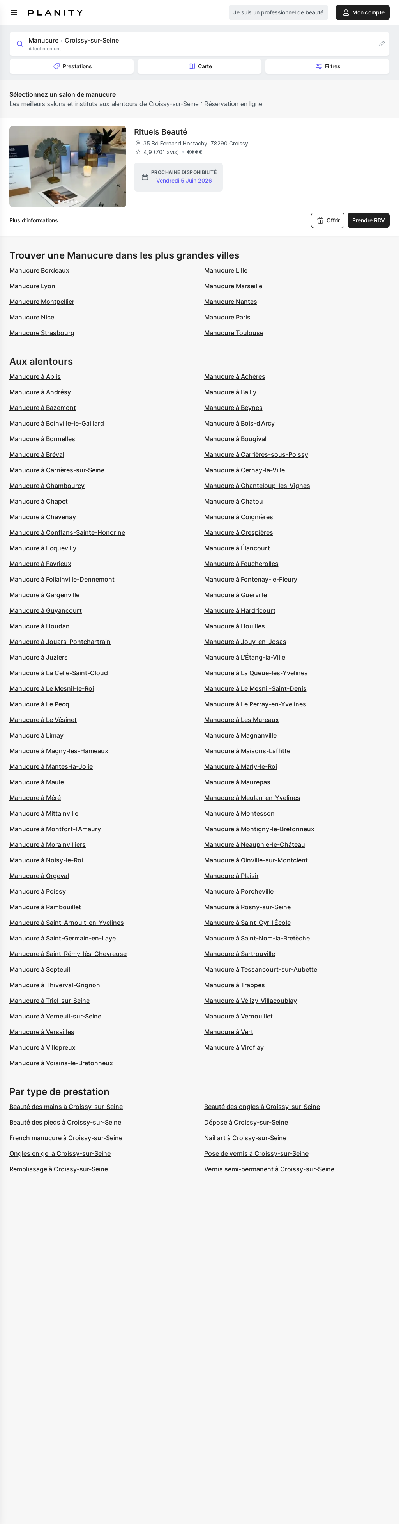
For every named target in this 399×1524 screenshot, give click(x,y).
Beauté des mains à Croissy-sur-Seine (66, 1107)
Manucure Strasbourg (41, 333)
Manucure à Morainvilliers (47, 844)
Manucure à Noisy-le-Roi (46, 860)
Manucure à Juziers (38, 657)
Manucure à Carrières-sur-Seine (56, 470)
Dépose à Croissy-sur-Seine (246, 1122)
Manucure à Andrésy (40, 392)
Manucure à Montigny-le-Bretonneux (259, 829)
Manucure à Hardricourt (239, 610)
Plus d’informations (33, 220)
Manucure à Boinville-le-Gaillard (56, 423)
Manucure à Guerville (235, 595)
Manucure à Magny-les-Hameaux (58, 751)
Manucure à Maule (36, 782)
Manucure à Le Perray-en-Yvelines (255, 704)
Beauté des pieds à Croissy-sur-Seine (65, 1122)
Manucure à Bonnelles (42, 439)
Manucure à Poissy (37, 891)
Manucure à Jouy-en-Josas (245, 642)
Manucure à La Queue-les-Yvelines (256, 673)
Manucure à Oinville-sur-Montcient (256, 860)
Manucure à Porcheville (239, 891)
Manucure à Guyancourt (45, 610)
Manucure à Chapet (38, 501)
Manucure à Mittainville (43, 813)
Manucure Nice (31, 317)
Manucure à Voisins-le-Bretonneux (61, 1063)
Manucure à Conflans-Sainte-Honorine (67, 532)
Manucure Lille (225, 270)
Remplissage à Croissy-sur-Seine (58, 1169)
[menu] (14, 12)
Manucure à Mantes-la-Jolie (51, 766)
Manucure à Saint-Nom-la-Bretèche (257, 938)
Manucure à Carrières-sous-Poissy (256, 454)
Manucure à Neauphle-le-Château (254, 844)
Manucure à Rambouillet (45, 907)
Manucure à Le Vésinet (43, 720)
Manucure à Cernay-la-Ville (244, 470)
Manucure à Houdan (39, 626)
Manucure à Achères (234, 376)
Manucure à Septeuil (39, 969)
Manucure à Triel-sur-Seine (49, 1000)
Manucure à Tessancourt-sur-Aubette (260, 969)
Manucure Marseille (233, 286)
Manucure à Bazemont (42, 408)
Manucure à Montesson (239, 813)
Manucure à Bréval (36, 454)
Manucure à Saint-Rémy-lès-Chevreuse (68, 954)
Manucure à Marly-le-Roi (240, 766)
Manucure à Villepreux (42, 1047)
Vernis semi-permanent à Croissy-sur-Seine (269, 1169)
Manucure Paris (227, 317)
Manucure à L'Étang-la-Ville (244, 657)
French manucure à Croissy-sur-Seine (65, 1138)
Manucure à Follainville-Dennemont (62, 579)
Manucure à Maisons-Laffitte (247, 751)
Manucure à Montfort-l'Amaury (55, 829)
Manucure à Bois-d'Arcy (239, 423)
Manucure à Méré (35, 798)
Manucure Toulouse (233, 333)
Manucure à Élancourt (237, 548)
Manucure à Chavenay (42, 517)
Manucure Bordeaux (39, 270)
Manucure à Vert (228, 1032)
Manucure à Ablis (35, 376)
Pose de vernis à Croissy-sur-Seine (256, 1153)
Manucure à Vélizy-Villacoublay (250, 1000)
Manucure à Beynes (233, 408)
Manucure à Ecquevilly (42, 548)
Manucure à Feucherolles (241, 564)
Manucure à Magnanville (240, 735)
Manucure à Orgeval (39, 876)
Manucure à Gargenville (44, 595)
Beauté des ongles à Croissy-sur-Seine (262, 1107)
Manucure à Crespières (238, 532)
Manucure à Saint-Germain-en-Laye (62, 938)
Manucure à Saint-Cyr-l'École (247, 922)
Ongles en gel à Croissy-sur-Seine (60, 1153)
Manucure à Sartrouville (239, 954)
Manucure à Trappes (234, 985)
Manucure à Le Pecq (39, 704)
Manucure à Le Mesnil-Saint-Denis (255, 688)
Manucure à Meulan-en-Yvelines (252, 798)
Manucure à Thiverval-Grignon (54, 985)
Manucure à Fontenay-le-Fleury (250, 579)
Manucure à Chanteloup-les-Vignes (257, 486)
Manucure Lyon (32, 286)
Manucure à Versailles (41, 1032)
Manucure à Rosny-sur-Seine (247, 907)
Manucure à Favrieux (40, 564)
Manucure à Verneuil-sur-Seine (55, 1016)
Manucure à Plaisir (231, 876)
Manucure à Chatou (233, 501)
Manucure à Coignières (238, 517)
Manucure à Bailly (230, 392)
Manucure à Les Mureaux (241, 720)
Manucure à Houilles (234, 626)
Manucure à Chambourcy (47, 486)
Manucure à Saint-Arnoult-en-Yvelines (66, 922)
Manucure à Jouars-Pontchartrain (60, 642)
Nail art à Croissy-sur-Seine (245, 1138)
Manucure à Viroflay (234, 1047)
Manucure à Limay (36, 735)
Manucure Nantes (230, 301)
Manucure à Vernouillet (238, 1016)
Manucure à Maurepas (237, 782)
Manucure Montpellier (41, 301)
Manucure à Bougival (235, 439)
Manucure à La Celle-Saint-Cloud (58, 673)
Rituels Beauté (160, 132)
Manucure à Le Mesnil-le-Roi (51, 688)
